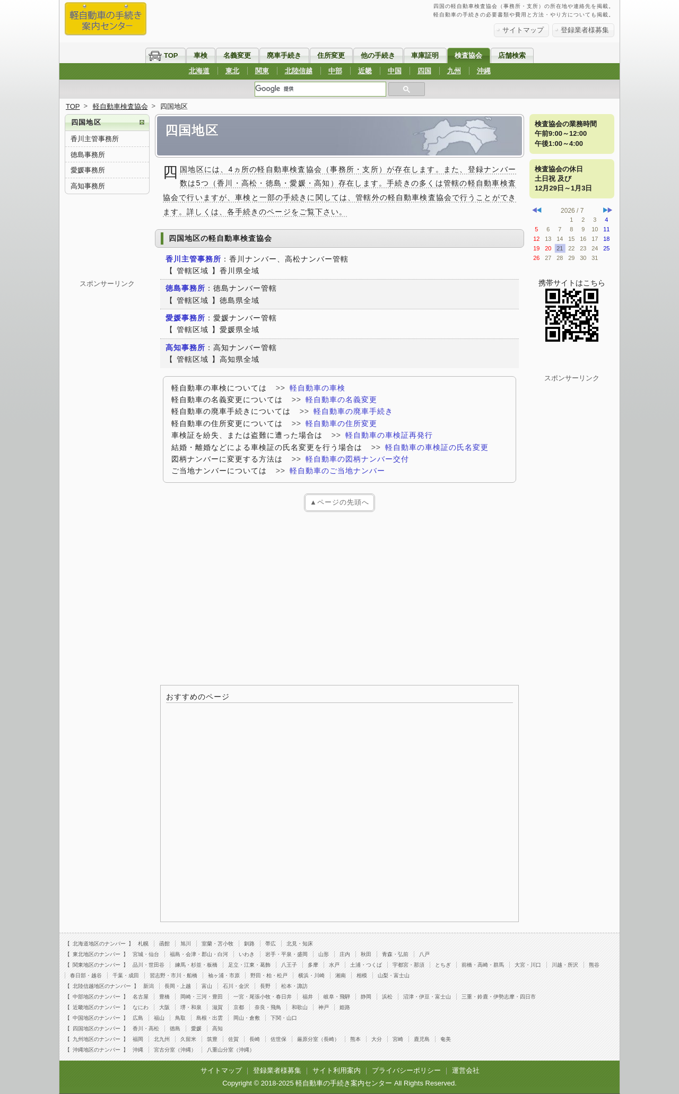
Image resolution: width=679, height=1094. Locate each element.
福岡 (138, 1039)
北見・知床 (299, 944)
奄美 (445, 1039)
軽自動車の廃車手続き (353, 411)
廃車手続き (284, 55)
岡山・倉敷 (246, 1018)
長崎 (254, 1039)
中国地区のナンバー (96, 1018)
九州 (454, 71)
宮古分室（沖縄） (175, 1050)
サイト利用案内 (336, 1070)
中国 (395, 71)
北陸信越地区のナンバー (102, 986)
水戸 (334, 965)
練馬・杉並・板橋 (196, 965)
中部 (335, 71)
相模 (361, 975)
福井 (307, 997)
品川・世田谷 (148, 965)
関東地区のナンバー (96, 965)
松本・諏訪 (294, 986)
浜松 (387, 997)
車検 (200, 55)
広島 (138, 1018)
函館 (164, 944)
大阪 (164, 1007)
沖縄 (484, 71)
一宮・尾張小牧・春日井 (262, 997)
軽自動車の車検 (317, 388)
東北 (232, 71)
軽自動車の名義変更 (341, 399)
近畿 (365, 71)
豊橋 (164, 997)
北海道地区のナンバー (99, 944)
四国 (424, 71)
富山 (207, 986)
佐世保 (278, 1039)
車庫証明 (425, 55)
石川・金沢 (236, 986)
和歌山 (300, 1007)
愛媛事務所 (88, 170)
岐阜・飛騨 (337, 997)
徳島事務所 (88, 155)
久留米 (188, 1039)
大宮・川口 (528, 965)
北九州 (162, 1039)
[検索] (320, 89)
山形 (323, 954)
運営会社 (466, 1070)
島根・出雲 (209, 1018)
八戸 (424, 954)
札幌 (143, 944)
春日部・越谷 (86, 975)
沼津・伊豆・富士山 (427, 997)
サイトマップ (523, 30)
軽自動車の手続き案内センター (343, 1083)
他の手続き (378, 55)
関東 (262, 71)
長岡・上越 (177, 986)
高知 (217, 1028)
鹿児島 (422, 1039)
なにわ (141, 1007)
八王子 (289, 965)
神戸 (323, 1007)
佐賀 (233, 1039)
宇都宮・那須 (408, 965)
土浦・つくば (366, 965)
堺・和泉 (191, 1007)
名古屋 (141, 997)
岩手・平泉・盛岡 (286, 954)
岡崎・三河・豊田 (201, 997)
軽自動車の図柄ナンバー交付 (357, 459)
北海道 (199, 71)
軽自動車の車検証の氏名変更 (437, 447)
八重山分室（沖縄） (231, 1050)
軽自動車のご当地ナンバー (337, 470)
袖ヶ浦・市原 (224, 975)
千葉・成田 (125, 975)
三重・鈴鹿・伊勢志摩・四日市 (499, 997)
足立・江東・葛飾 (249, 965)
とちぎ (443, 965)
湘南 (340, 975)
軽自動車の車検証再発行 (389, 435)
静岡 (366, 997)
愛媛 (196, 1028)
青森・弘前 (395, 954)
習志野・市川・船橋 (173, 975)
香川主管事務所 (95, 139)
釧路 (249, 944)
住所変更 (331, 55)
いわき (247, 954)
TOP (171, 55)
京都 (238, 1007)
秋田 (366, 954)
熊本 (355, 1039)
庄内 (345, 954)
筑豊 (212, 1039)
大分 (376, 1039)
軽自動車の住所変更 (341, 423)
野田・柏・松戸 (269, 975)
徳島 (175, 1028)
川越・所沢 (565, 965)
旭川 (185, 944)
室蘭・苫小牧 (217, 944)
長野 (265, 986)
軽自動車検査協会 (120, 106)
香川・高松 (146, 1028)
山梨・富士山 (394, 975)
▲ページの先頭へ (339, 502)
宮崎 (398, 1039)
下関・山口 (284, 1018)
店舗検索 (512, 55)
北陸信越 (298, 71)
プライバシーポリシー (406, 1070)
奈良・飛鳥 (268, 1007)
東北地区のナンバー (96, 954)
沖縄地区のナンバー (96, 1050)
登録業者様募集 (585, 30)
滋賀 (217, 1007)
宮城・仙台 (146, 954)
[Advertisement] (339, 597)
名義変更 (237, 55)
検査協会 (468, 55)
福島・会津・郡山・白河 (199, 954)
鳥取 (180, 1018)
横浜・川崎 (311, 975)
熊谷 (594, 965)
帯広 (270, 944)
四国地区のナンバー (96, 1028)
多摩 (313, 965)
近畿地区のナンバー (96, 1007)
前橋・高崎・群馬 (483, 965)
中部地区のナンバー (96, 997)
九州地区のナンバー (96, 1039)
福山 (159, 1018)
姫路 (345, 1007)
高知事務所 (88, 186)
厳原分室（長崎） (318, 1039)
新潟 (148, 986)
